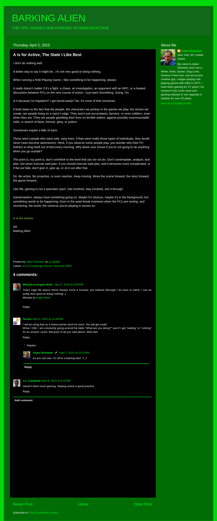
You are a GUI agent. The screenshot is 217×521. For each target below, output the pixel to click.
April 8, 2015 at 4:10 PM (56, 380)
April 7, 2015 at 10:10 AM (74, 352)
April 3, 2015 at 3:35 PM (68, 284)
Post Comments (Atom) (44, 512)
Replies (31, 345)
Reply (26, 306)
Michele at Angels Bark (38, 284)
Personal (59, 265)
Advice (48, 265)
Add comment (23, 400)
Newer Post (23, 504)
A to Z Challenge (33, 265)
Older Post (143, 504)
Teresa (27, 319)
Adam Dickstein (43, 352)
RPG (69, 265)
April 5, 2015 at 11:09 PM (48, 319)
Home (83, 504)
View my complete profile (176, 103)
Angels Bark (43, 297)
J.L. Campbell (31, 380)
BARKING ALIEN (48, 18)
